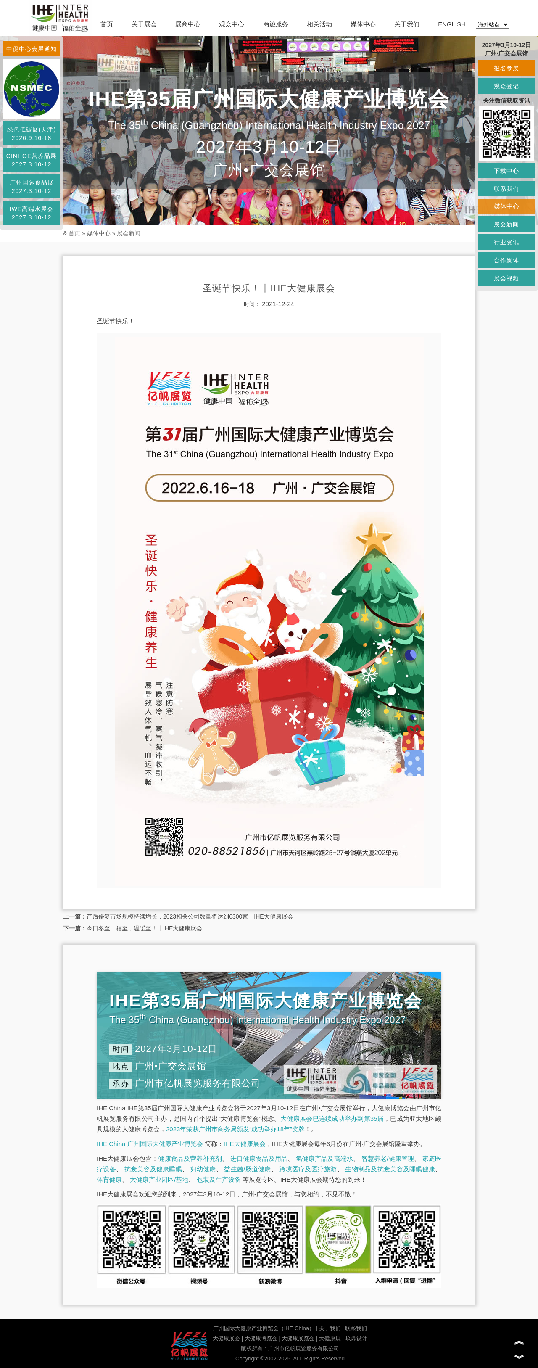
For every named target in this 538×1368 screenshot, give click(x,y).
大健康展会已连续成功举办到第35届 (332, 1118)
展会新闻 (128, 233)
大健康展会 (226, 1338)
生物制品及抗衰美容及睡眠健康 (390, 1169)
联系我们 (356, 1328)
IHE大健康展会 (245, 1143)
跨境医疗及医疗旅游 (308, 1169)
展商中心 (187, 24)
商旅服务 (275, 24)
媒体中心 (363, 24)
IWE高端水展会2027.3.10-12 (31, 213)
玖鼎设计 (356, 1338)
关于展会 (144, 24)
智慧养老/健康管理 (387, 1158)
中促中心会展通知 (31, 48)
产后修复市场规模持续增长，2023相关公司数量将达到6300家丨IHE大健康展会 (190, 916)
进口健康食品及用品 (258, 1158)
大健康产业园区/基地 (159, 1179)
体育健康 (109, 1179)
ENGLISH (452, 24)
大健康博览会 (261, 1338)
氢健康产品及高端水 (324, 1158)
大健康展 (330, 1338)
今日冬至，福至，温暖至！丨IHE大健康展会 (144, 928)
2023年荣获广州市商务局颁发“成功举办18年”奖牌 (235, 1129)
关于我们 (406, 24)
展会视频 (506, 278)
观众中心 (231, 24)
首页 (106, 24)
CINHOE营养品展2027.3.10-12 (31, 160)
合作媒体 (506, 260)
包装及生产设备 (219, 1179)
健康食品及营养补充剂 (190, 1158)
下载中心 (506, 170)
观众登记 (506, 86)
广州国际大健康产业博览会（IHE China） (263, 1328)
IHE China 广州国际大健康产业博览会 (150, 1143)
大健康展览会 (298, 1338)
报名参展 (506, 68)
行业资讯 (506, 242)
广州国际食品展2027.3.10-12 (32, 186)
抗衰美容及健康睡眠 (153, 1169)
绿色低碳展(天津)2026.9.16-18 (31, 133)
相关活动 (319, 24)
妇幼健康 (203, 1169)
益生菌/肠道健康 (247, 1169)
